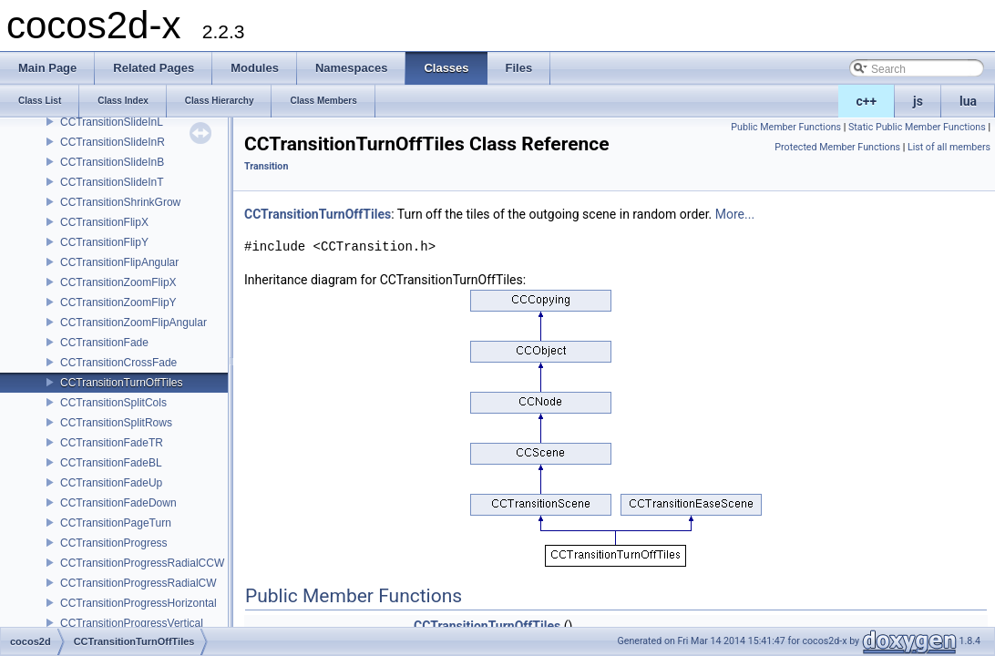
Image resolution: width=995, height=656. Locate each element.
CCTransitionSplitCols (113, 402)
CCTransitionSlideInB (112, 162)
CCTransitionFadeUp (111, 483)
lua (968, 101)
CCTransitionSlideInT (112, 182)
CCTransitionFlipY (104, 242)
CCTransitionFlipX (104, 222)
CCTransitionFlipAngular (119, 262)
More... (734, 214)
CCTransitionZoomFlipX (118, 282)
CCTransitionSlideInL (111, 122)
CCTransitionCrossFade (118, 362)
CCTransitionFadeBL (111, 462)
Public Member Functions (786, 127)
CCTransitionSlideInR (112, 142)
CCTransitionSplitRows (116, 422)
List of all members (949, 147)
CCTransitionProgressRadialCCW (142, 563)
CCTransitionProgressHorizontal (138, 603)
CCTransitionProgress (114, 543)
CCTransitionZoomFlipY (118, 302)
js (918, 101)
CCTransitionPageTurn (115, 523)
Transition (266, 166)
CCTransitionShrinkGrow (120, 202)
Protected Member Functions (837, 147)
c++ (867, 101)
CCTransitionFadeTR (111, 442)
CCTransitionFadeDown (118, 503)
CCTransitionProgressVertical (131, 623)
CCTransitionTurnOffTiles (121, 382)
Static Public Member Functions (917, 127)
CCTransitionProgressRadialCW (138, 583)
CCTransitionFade (104, 342)
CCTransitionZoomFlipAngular (133, 322)
